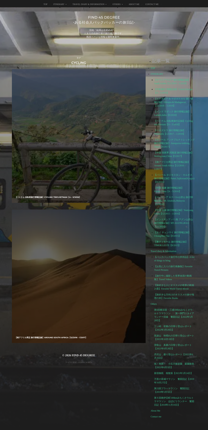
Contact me (152, 4)
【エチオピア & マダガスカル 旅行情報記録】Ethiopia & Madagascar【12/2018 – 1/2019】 (173, 102)
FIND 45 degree (83, 128)
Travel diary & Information (88, 4)
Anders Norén (84, 135)
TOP (45, 4)
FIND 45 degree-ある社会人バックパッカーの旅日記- (104, 20)
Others (116, 4)
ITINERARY (58, 4)
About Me (134, 4)
